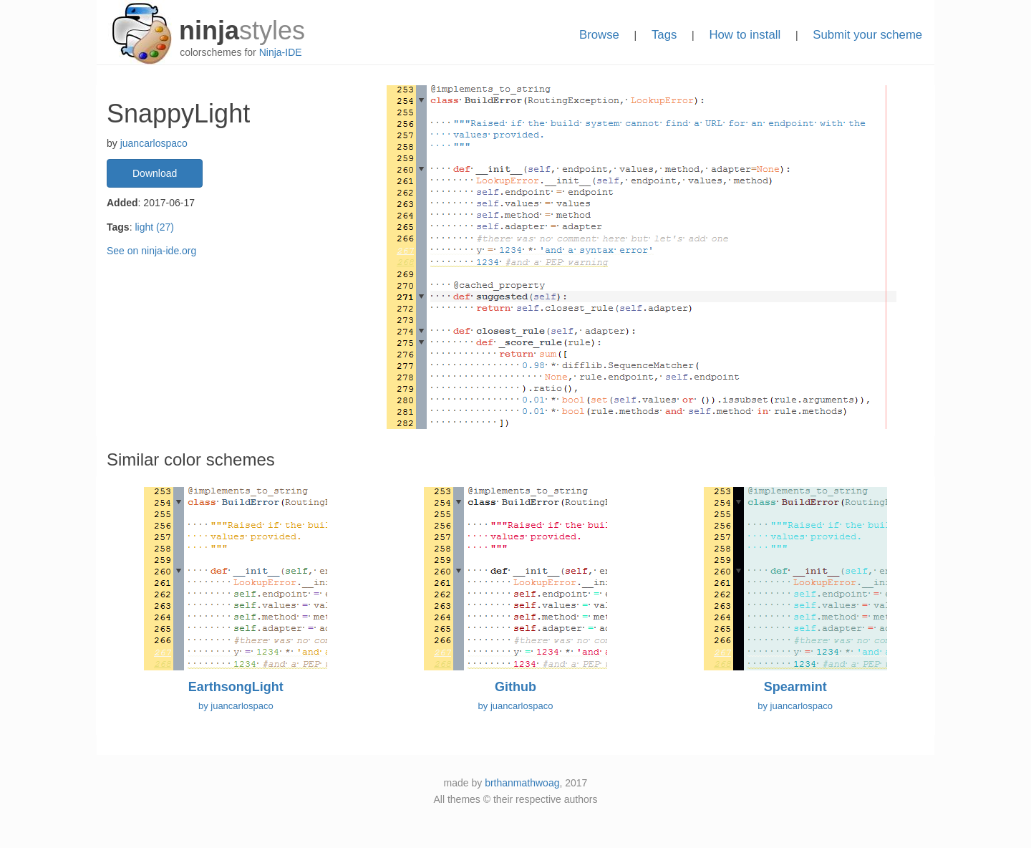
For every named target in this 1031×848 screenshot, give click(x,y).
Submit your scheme (867, 35)
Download (154, 173)
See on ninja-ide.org (151, 250)
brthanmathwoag (522, 783)
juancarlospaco (154, 143)
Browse (599, 35)
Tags (664, 35)
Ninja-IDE (280, 52)
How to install (744, 35)
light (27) (154, 227)
